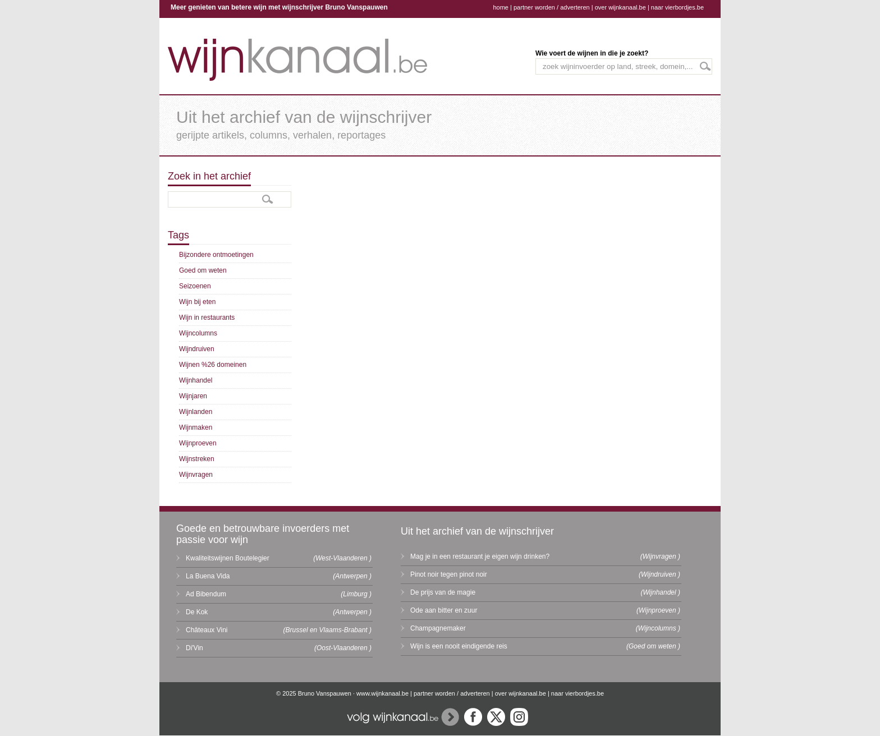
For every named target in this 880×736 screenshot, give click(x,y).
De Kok (197, 612)
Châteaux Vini (207, 630)
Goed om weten (203, 270)
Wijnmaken (195, 427)
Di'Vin (194, 648)
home (500, 7)
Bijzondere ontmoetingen (216, 255)
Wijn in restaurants (207, 317)
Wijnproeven (198, 443)
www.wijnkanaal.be (382, 693)
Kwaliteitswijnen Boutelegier (227, 558)
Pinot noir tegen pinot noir (448, 574)
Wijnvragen (196, 475)
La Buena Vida (208, 576)
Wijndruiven (196, 349)
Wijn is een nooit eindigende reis (458, 646)
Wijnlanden (195, 412)
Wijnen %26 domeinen (212, 365)
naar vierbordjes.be (677, 7)
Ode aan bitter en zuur (443, 610)
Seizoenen (195, 286)
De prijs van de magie (442, 592)
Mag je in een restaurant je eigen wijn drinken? (479, 556)
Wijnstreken (196, 459)
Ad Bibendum (206, 594)
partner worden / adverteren (552, 7)
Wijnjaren (193, 396)
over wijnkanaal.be (620, 7)
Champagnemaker (438, 628)
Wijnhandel (195, 380)
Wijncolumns (198, 333)
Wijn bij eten (197, 302)
